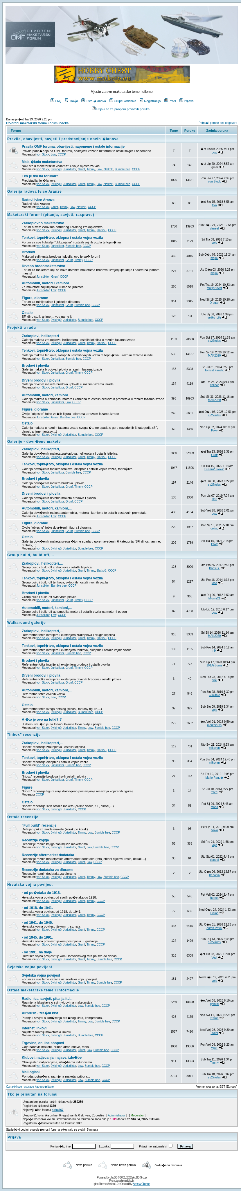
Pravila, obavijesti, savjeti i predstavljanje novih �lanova (63, 139)
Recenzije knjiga (35, 840)
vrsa (214, 583)
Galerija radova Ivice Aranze (34, 191)
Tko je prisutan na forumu (32, 1094)
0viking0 (56, 169)
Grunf (81, 169)
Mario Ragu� (214, 777)
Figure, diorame (35, 298)
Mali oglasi (30, 1072)
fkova (214, 830)
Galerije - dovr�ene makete (34, 442)
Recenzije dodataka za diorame (47, 870)
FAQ (56, 101)
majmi (214, 258)
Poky (214, 430)
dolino (214, 528)
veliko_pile (214, 317)
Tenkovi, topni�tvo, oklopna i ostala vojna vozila (62, 238)
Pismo (214, 913)
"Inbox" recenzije (24, 735)
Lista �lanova (93, 101)
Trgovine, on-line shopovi (43, 1043)
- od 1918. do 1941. (37, 908)
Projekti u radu (21, 328)
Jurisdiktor (69, 169)
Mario (214, 807)
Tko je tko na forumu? (40, 176)
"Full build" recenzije (39, 825)
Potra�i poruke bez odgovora (218, 122)
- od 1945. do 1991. (37, 937)
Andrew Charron (141, 1183)
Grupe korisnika (122, 101)
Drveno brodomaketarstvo (43, 266)
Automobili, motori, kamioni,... (47, 508)
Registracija (150, 101)
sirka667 (58, 1110)
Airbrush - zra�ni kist (40, 1013)
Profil (170, 101)
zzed (214, 792)
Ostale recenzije (22, 817)
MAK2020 (214, 355)
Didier (214, 1033)
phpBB (113, 1177)
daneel (214, 228)
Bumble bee (122, 169)
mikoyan (214, 747)
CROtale (214, 695)
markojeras (214, 725)
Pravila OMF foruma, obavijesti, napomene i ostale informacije (73, 146)
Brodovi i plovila (35, 366)
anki (214, 680)
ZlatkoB (108, 169)
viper (214, 1047)
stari (214, 498)
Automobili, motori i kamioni (45, 283)
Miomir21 (214, 598)
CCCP (61, 154)
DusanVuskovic (214, 469)
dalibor (214, 385)
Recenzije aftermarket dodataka (48, 855)
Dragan (214, 302)
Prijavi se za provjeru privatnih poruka (121, 109)
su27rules (214, 340)
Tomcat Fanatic (214, 370)
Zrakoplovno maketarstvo (43, 223)
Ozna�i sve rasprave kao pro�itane (30, 1086)
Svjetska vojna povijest (29, 967)
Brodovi (28, 252)
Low (53, 154)
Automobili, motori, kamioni (45, 395)
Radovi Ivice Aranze (38, 200)
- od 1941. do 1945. (37, 923)
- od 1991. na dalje (37, 952)
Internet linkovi (34, 1028)
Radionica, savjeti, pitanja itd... (47, 999)
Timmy (91, 169)
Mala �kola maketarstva (42, 162)
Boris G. (214, 568)
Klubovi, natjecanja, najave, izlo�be (52, 1058)
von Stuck (43, 154)
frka (214, 205)
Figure (27, 787)
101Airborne (214, 665)
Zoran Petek (214, 928)
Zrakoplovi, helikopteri (40, 336)
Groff (214, 455)
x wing (214, 1018)
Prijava (186, 101)
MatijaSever (214, 288)
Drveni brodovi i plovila (41, 380)
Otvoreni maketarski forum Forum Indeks (37, 123)
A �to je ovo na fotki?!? (42, 720)
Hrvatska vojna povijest (30, 885)
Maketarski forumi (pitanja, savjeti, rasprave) (50, 215)
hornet (214, 897)
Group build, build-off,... (30, 555)
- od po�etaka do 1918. (41, 893)
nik (214, 650)
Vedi (214, 957)
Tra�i (71, 101)
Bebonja (214, 875)
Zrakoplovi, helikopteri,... (42, 449)
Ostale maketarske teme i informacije (43, 990)
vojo (214, 242)
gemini (214, 1004)
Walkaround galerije (26, 623)
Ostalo (27, 313)
